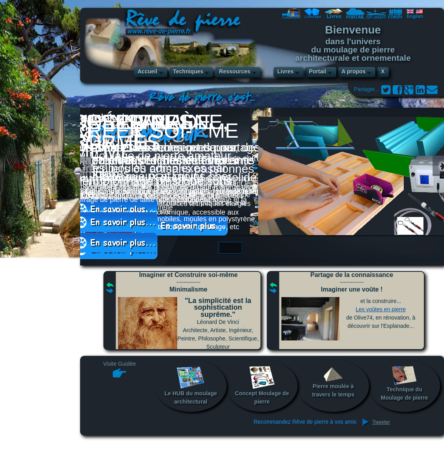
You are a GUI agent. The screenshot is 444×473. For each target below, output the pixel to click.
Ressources (234, 72)
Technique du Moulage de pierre (404, 383)
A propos (354, 72)
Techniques (188, 72)
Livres (285, 72)
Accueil (147, 72)
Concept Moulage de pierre (262, 385)
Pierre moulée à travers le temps (333, 382)
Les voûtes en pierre (381, 309)
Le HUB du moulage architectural (191, 385)
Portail (317, 72)
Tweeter (381, 422)
